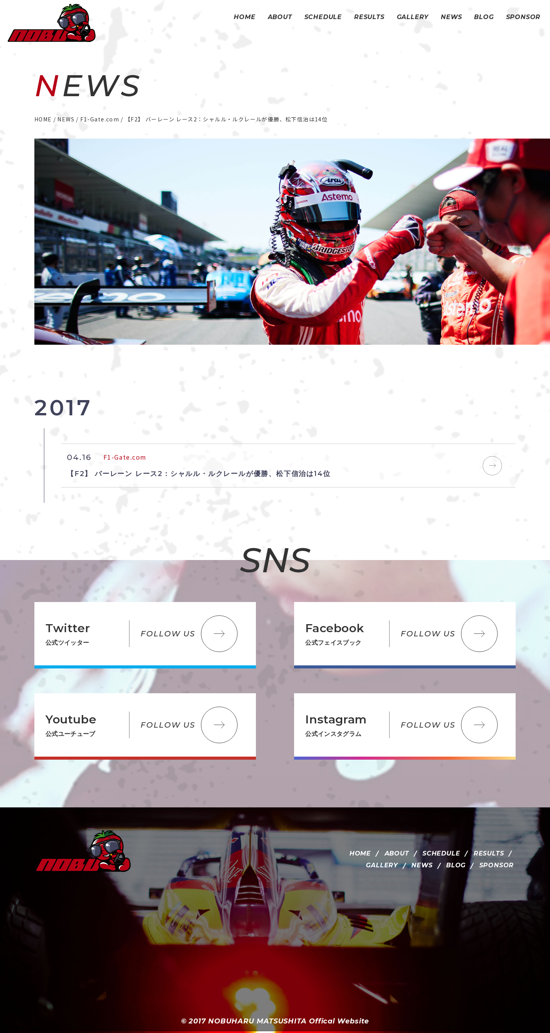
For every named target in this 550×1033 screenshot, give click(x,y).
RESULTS (489, 853)
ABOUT (397, 853)
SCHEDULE (441, 853)
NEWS (421, 865)
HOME (360, 853)
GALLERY (382, 865)
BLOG (456, 865)
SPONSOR (496, 865)
